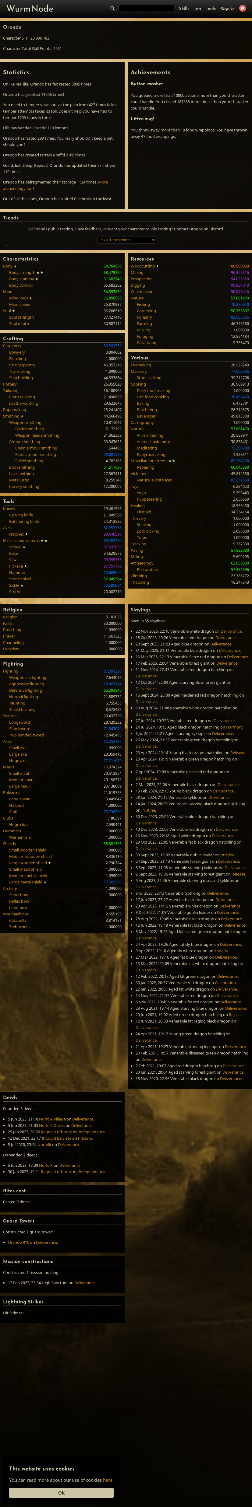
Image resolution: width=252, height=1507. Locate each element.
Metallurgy (19, 568)
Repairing (145, 555)
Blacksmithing (22, 555)
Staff (13, 899)
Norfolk (44, 1232)
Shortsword (19, 816)
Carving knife (21, 603)
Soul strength (21, 405)
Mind (7, 379)
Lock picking (148, 619)
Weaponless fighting (27, 765)
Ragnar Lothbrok (56, 1219)
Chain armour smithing (36, 536)
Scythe (15, 679)
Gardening (146, 398)
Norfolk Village (52, 1207)
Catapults (18, 1008)
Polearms (11, 880)
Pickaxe (16, 654)
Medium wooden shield (30, 944)
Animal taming (150, 523)
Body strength (22, 360)
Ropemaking (14, 497)
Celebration (225, 1070)
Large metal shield (25, 970)
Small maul (19, 861)
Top (197, 9)
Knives (9, 596)
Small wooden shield (27, 938)
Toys (135, 574)
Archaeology (142, 651)
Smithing (11, 504)
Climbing (139, 663)
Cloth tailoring (22, 485)
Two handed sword (26, 823)
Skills (184, 9)
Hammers (12, 918)
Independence (92, 1219)
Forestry (144, 405)
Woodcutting (143, 354)
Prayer (9, 724)
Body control (21, 373)
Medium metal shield (28, 963)
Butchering (147, 497)
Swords (9, 803)
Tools (211, 9)
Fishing (143, 392)
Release (237, 840)
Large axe (18, 842)
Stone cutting (149, 465)
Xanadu (221, 1038)
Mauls (8, 855)
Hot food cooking (153, 485)
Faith (7, 711)
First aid (144, 600)
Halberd (16, 893)
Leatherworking (23, 491)
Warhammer (20, 925)
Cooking (138, 472)
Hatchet (16, 622)
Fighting (10, 759)
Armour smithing (24, 529)
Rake (13, 641)
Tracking (138, 632)
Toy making (19, 459)
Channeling (13, 730)
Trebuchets (19, 1014)
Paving (137, 638)
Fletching (17, 446)
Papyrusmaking (151, 542)
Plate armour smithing (35, 542)
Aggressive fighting (26, 771)
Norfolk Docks (52, 1213)
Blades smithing (29, 516)
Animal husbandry (153, 529)
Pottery (10, 472)
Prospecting (142, 366)
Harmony (234, 815)
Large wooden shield (28, 950)
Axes (7, 615)
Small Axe (18, 835)
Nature (137, 386)
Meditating (147, 536)
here (107, 1480)
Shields (9, 931)
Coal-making (142, 379)
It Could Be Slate (56, 1226)
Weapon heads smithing (37, 523)
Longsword (19, 810)
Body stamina (21, 366)
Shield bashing (22, 797)
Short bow (18, 982)
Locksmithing (21, 561)
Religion (10, 705)
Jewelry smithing (24, 574)
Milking (143, 418)
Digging (138, 373)
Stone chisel (20, 667)
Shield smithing (29, 548)
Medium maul (21, 867)
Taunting (17, 791)
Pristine (148, 898)
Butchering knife (24, 609)
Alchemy (138, 561)
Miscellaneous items (21, 628)
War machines (16, 1002)
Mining (137, 360)
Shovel (15, 635)
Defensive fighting (25, 778)
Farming (144, 411)
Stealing (144, 612)
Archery (10, 976)
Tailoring (11, 478)
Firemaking (141, 453)
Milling (137, 644)
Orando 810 (18, 1330)
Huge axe (18, 848)
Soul (7, 398)
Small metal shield (25, 957)
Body (7, 354)
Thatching (140, 670)
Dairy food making (153, 478)
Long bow (18, 995)
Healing (138, 593)
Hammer (17, 660)
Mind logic (18, 386)
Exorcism (11, 737)
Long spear (19, 887)
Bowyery (17, 440)
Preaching (12, 717)
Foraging (145, 424)
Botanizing (146, 430)
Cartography (142, 510)
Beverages (146, 504)
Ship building (21, 465)
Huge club (18, 912)
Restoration (147, 657)
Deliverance (231, 719)
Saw (12, 647)
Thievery (138, 606)
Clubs (8, 906)
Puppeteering (149, 587)
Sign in (227, 9)
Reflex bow (19, 989)
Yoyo (141, 580)
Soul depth (19, 411)
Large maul (19, 874)
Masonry (139, 459)
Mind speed (19, 392)
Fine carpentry (22, 453)
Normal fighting (23, 784)
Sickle (14, 673)
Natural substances (154, 568)
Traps (142, 625)
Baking (143, 491)
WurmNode (30, 9)
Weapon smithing (25, 510)
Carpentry (12, 433)
